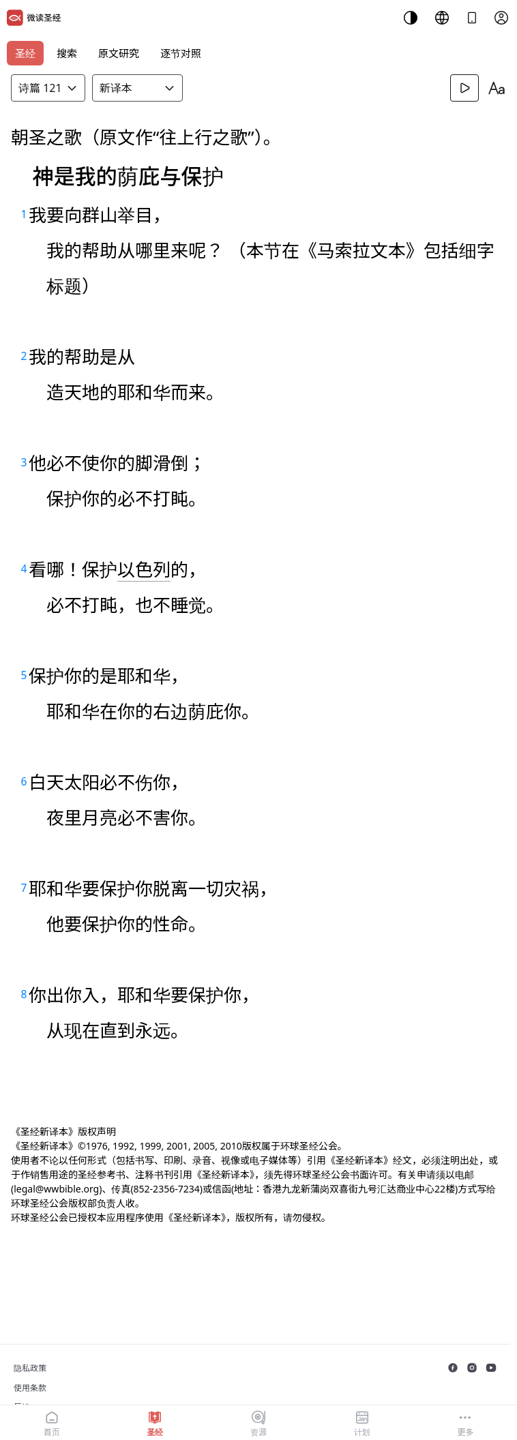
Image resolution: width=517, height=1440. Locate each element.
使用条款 (30, 1388)
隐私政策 (30, 1368)
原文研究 (118, 53)
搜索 (67, 53)
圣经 (25, 53)
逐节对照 (180, 53)
